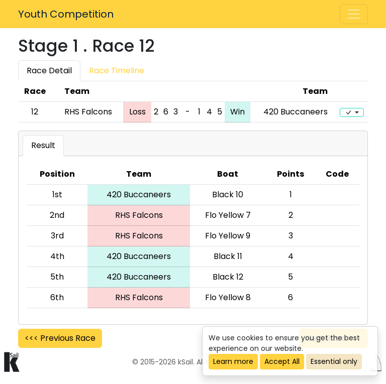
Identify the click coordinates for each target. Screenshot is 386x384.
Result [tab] (43, 145)
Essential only (334, 361)
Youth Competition (66, 14)
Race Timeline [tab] (116, 70)
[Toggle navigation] (354, 14)
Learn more (233, 361)
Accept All (282, 361)
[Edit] (352, 112)
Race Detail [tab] (49, 70)
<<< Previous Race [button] (60, 338)
